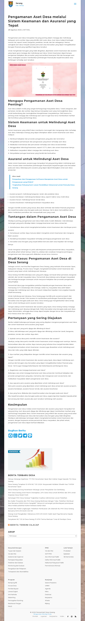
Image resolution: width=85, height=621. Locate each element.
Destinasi (48, 594)
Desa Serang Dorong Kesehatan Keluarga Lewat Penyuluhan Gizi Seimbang (36, 489)
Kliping (47, 603)
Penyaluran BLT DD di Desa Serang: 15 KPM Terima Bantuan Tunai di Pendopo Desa (39, 519)
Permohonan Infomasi (52, 566)
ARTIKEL (26, 30)
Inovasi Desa (12, 586)
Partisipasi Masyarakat (15, 560)
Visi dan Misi (12, 554)
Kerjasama (48, 597)
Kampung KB (12, 583)
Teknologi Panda (46, 614)
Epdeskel (67, 554)
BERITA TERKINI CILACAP (24, 525)
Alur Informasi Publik (52, 557)
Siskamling (11, 597)
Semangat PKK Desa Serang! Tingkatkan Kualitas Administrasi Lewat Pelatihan (37, 498)
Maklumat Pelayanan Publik (54, 563)
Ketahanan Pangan (14, 603)
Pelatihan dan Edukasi (15, 563)
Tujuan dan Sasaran (14, 551)
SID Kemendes (69, 557)
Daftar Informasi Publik (52, 560)
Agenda (47, 589)
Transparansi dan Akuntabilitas (18, 571)
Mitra (46, 591)
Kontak (35, 616)
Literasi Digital (13, 591)
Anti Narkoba (12, 594)
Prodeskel (67, 551)
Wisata (47, 600)
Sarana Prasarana (50, 583)
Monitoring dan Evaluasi (16, 566)
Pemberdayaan (13, 589)
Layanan (44, 616)
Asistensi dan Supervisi (15, 557)
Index (62, 616)
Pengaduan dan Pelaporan (17, 568)
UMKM (47, 586)
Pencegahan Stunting (15, 600)
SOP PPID (48, 554)
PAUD (10, 606)
